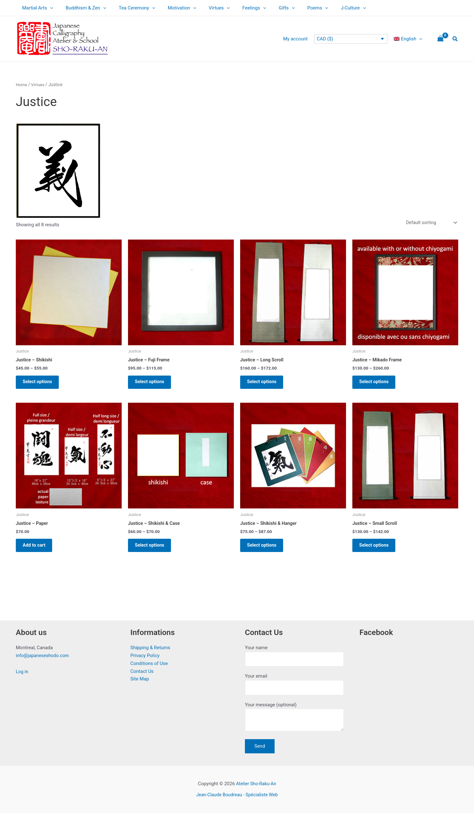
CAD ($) (328, 39)
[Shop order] (430, 223)
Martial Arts (36, 8)
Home (21, 84)
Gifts (266, 8)
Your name (294, 654)
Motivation (171, 8)
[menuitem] (409, 38)
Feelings (237, 8)
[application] (49, 8)
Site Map (140, 677)
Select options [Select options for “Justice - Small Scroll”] (377, 550)
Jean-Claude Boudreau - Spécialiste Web (237, 795)
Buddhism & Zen (81, 8)
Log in (22, 670)
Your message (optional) (294, 717)
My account (300, 39)
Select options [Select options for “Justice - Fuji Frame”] (152, 384)
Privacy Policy (145, 653)
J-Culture (326, 8)
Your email (294, 683)
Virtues (205, 8)
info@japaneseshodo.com (43, 653)
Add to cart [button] (37, 550)
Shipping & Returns (150, 646)
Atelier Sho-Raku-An (256, 784)
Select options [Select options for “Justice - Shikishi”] (40, 384)
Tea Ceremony (129, 8)
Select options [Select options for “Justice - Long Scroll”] (265, 384)
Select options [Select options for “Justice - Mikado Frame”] (377, 384)
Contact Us (142, 669)
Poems (294, 8)
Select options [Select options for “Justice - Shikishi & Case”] (152, 550)
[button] (455, 39)
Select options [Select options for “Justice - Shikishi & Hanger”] (265, 550)
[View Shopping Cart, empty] (440, 39)
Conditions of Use (149, 661)
